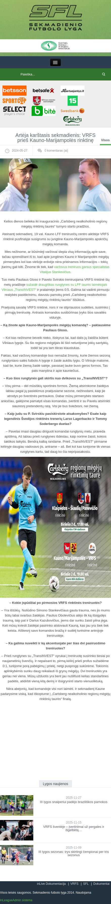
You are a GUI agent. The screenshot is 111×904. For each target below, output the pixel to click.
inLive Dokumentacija (51, 884)
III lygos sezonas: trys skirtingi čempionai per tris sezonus (74, 853)
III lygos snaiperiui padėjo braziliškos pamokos (73, 802)
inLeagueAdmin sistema (16, 900)
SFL (86, 884)
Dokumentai (101, 884)
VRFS (74, 884)
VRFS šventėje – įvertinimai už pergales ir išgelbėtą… (73, 828)
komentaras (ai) (56, 150)
